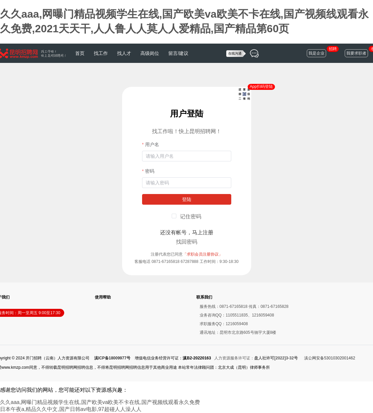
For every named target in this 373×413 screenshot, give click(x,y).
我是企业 (316, 53)
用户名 (152, 144)
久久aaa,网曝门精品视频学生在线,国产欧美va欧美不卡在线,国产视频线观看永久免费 (100, 402)
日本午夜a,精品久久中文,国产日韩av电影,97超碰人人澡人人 (70, 409)
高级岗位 (149, 53)
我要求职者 (356, 53)
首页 (80, 53)
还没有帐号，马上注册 (186, 232)
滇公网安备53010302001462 (329, 358)
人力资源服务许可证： (256, 358)
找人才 (124, 53)
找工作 (101, 53)
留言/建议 (178, 53)
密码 (149, 171)
